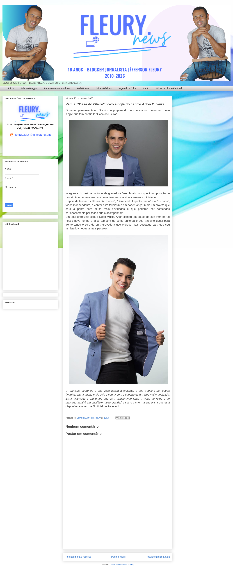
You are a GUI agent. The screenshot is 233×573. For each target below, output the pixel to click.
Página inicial (118, 556)
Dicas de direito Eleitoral (169, 88)
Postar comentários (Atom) (122, 565)
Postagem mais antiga (158, 556)
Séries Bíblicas (104, 88)
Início (11, 88)
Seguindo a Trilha (127, 88)
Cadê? (146, 88)
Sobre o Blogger (29, 88)
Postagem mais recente (78, 556)
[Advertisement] (117, 527)
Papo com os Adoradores (57, 88)
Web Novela (83, 88)
